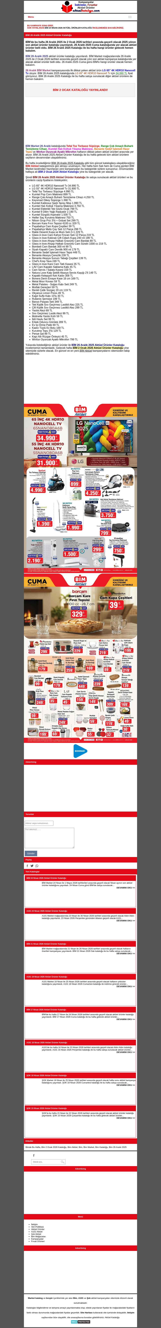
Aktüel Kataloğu (112, 1317)
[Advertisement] (81, 119)
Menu (31, 17)
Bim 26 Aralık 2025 (118, 1147)
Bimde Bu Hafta (33, 1147)
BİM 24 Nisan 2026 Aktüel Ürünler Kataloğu (68, 28)
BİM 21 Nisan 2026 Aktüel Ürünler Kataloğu (46, 944)
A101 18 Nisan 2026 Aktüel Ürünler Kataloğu (47, 977)
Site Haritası (86, 1312)
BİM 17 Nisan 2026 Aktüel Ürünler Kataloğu (46, 1010)
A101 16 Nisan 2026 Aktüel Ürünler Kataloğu (47, 1042)
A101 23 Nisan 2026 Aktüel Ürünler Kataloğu (47, 911)
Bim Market (88, 1147)
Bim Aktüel (72, 1147)
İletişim (34, 1224)
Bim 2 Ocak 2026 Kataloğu (53, 1147)
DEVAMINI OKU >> (126, 888)
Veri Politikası (37, 1227)
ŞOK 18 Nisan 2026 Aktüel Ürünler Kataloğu (47, 1075)
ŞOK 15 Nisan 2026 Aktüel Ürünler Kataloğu (47, 1108)
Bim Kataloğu (101, 1147)
